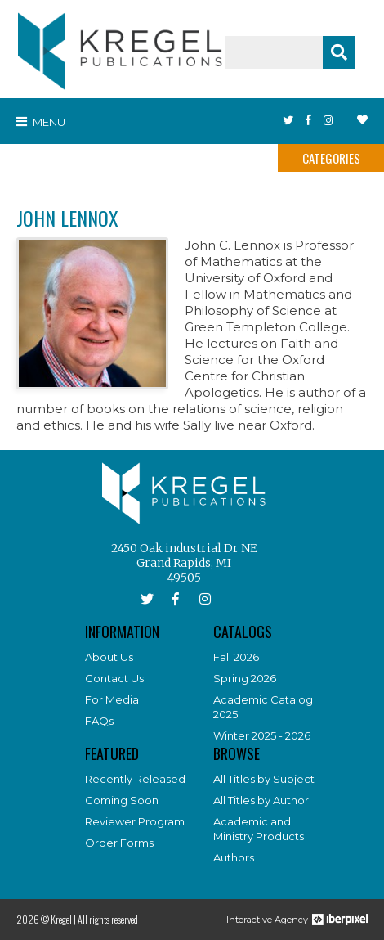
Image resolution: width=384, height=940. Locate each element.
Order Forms (119, 842)
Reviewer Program (135, 821)
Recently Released (135, 778)
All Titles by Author (261, 800)
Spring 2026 (244, 678)
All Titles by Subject (264, 778)
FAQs (99, 720)
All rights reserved (108, 919)
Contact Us (114, 678)
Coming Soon (122, 800)
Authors (233, 857)
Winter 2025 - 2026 (261, 735)
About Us (109, 656)
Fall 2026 (236, 656)
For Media (112, 699)
